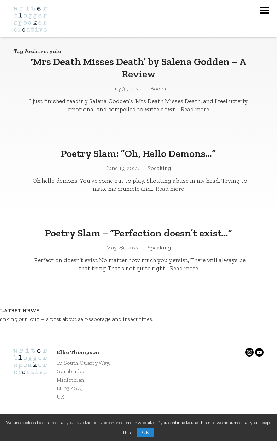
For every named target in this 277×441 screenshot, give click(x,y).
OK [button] (145, 432)
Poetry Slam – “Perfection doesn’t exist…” (138, 233)
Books (158, 88)
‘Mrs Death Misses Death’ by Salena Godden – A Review (138, 67)
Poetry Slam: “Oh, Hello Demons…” (138, 153)
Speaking (159, 168)
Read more (195, 109)
